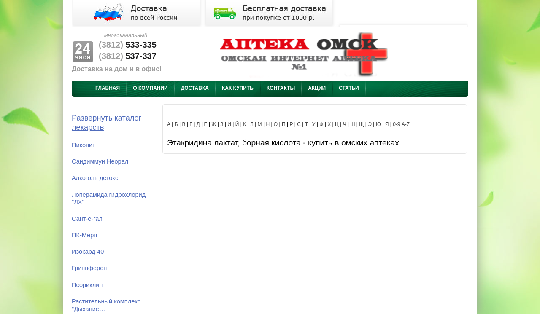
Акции (317, 88)
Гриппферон (89, 268)
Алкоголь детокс (95, 177)
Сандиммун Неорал (100, 161)
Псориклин (87, 285)
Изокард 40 (88, 251)
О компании (150, 88)
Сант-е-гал (87, 218)
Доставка (195, 88)
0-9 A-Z (401, 124)
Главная (107, 88)
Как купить (238, 88)
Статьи (349, 88)
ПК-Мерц (84, 235)
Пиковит (83, 145)
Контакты (281, 88)
